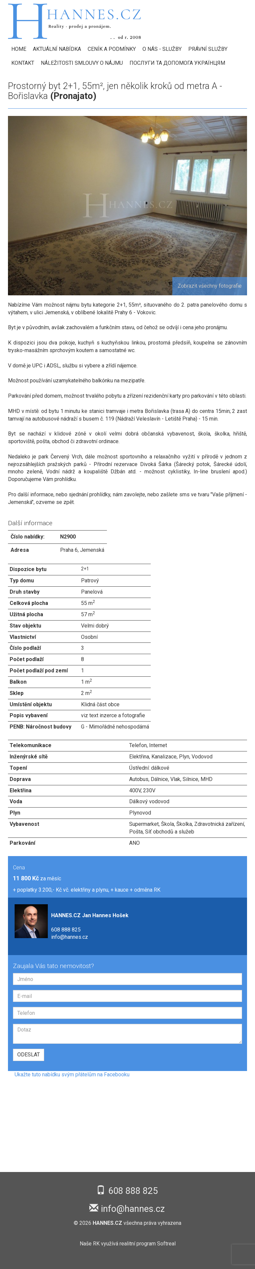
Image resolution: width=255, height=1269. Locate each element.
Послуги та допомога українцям (177, 63)
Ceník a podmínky (112, 49)
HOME (18, 49)
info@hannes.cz (69, 937)
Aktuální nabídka (57, 49)
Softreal (166, 1243)
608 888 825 (66, 930)
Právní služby (207, 49)
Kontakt (22, 63)
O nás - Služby (162, 49)
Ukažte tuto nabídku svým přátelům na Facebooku (72, 1074)
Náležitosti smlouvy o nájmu (82, 63)
